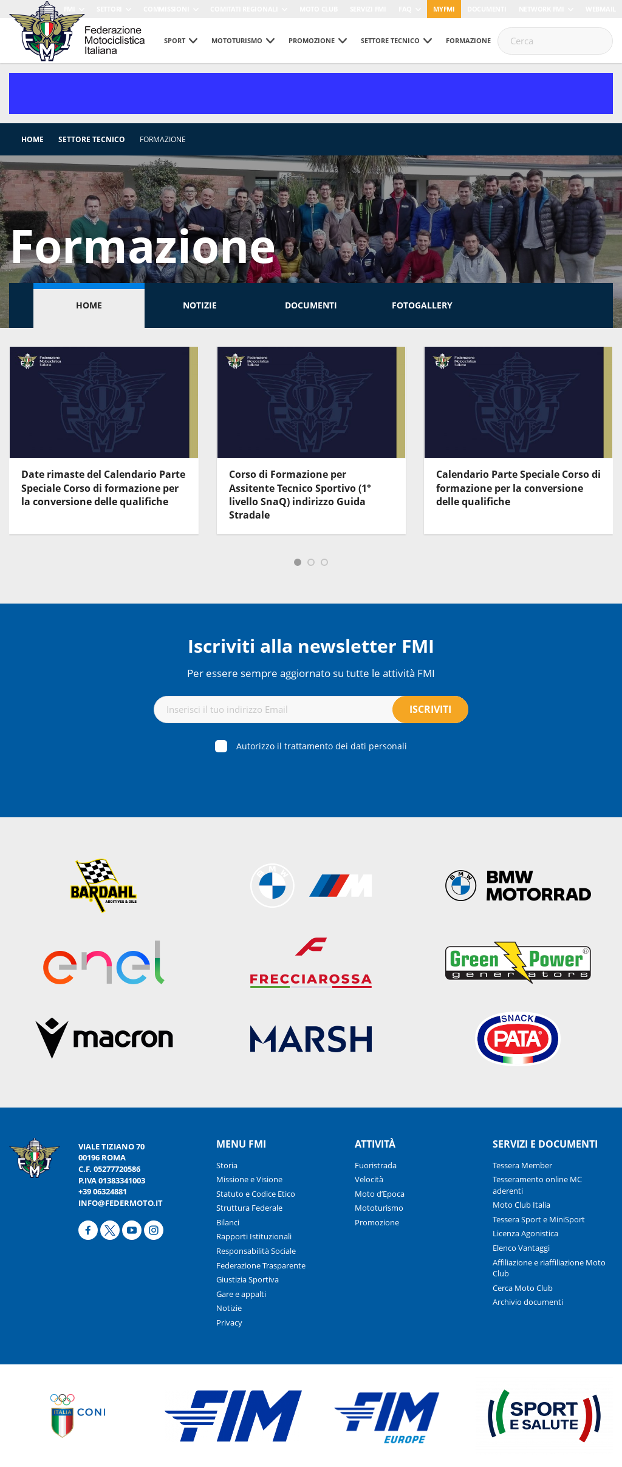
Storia (227, 1165)
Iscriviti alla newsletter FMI (311, 645)
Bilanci (227, 1222)
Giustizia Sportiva (247, 1279)
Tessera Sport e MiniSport (539, 1219)
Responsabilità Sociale (256, 1250)
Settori (109, 8)
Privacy (229, 1322)
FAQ (405, 8)
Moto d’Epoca (380, 1193)
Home (32, 139)
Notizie (200, 305)
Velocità (369, 1179)
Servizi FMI (368, 8)
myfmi (444, 8)
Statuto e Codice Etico (255, 1193)
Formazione (468, 40)
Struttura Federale (249, 1207)
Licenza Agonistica (525, 1233)
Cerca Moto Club (523, 1287)
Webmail (601, 8)
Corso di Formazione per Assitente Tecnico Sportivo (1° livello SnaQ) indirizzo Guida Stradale (300, 495)
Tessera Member (522, 1165)
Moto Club (318, 8)
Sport (174, 40)
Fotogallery (422, 305)
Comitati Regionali (244, 8)
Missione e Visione (249, 1179)
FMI (69, 8)
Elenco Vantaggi (521, 1247)
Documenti (487, 8)
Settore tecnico (390, 40)
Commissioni (166, 8)
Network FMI (541, 8)
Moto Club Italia (521, 1204)
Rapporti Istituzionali (254, 1236)
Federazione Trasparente (261, 1265)
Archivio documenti (528, 1301)
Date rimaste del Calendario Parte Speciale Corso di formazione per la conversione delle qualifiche (103, 488)
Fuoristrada (376, 1165)
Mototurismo (236, 40)
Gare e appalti (241, 1293)
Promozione (312, 40)
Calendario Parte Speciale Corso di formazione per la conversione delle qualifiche (518, 488)
